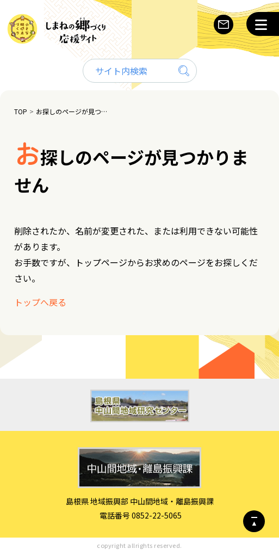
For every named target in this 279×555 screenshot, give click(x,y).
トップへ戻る (40, 302)
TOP (20, 111)
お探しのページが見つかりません (73, 111)
